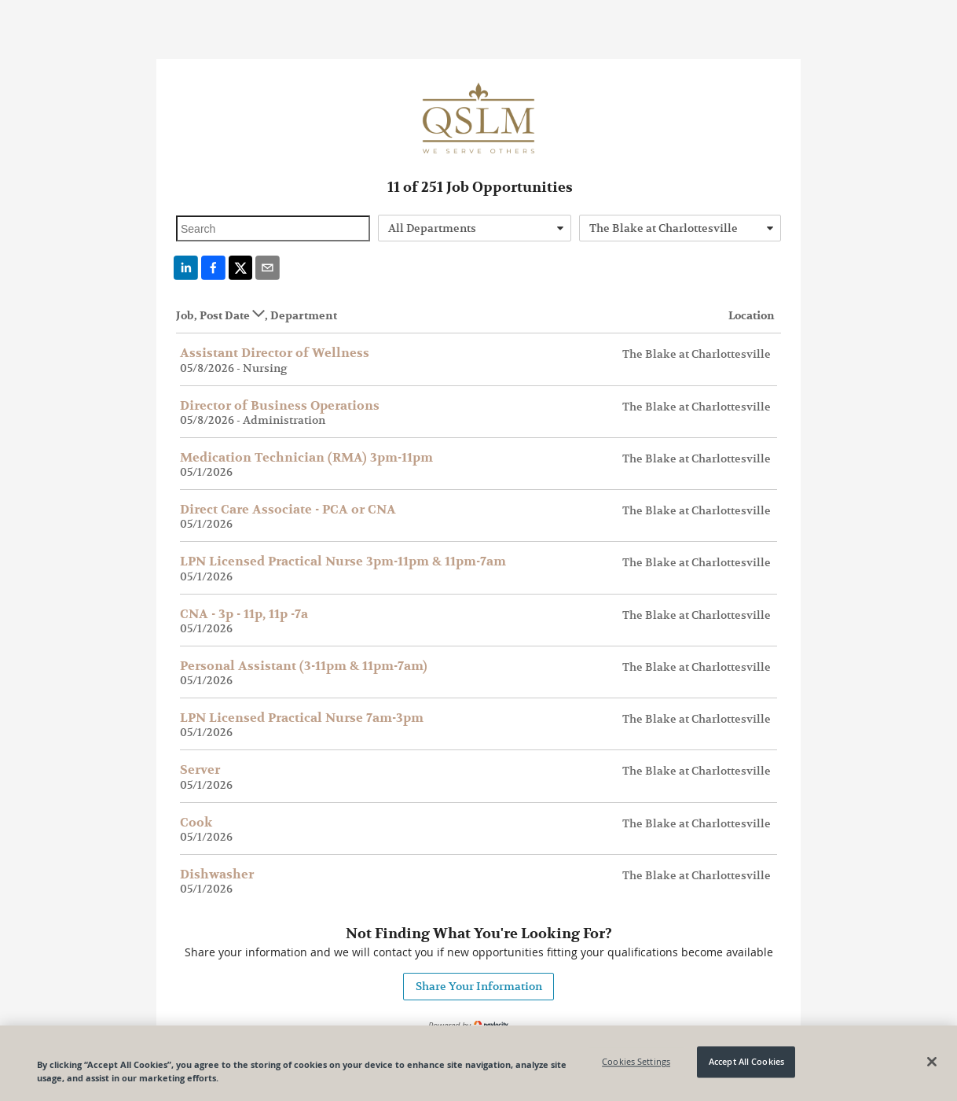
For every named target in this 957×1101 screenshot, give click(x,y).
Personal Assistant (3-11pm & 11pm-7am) (303, 666)
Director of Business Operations (280, 406)
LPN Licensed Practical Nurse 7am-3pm (302, 718)
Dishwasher (217, 874)
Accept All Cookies (746, 1064)
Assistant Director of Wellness (274, 353)
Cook (196, 822)
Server (200, 770)
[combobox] (475, 228)
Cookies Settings (636, 1064)
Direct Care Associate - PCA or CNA (288, 509)
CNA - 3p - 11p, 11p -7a (244, 614)
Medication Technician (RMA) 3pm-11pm (306, 458)
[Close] (932, 1064)
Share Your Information (479, 986)
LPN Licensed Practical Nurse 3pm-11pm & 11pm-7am (343, 561)
